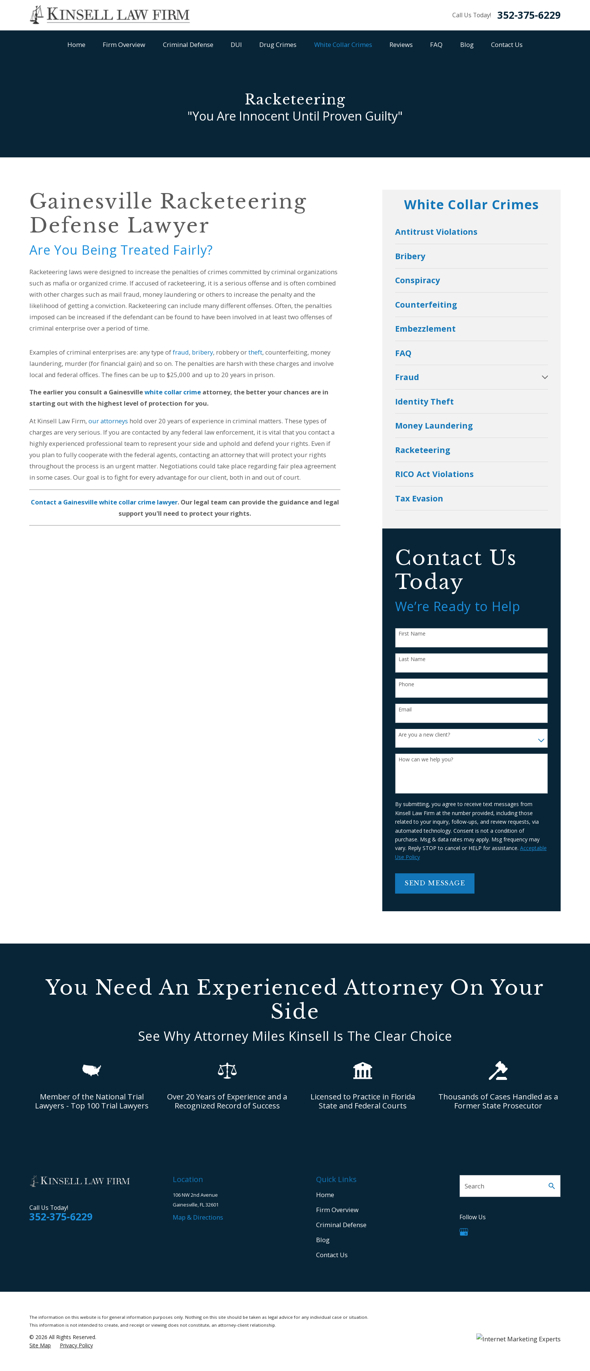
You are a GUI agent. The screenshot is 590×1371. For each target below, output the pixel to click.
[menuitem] (471, 231)
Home (325, 1194)
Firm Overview (337, 1209)
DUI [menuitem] (236, 44)
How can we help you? (425, 759)
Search (474, 1186)
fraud (181, 352)
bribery (202, 352)
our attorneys (108, 421)
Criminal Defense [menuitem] (188, 44)
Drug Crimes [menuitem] (278, 44)
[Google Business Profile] (463, 1232)
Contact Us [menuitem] (507, 44)
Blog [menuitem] (467, 44)
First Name (412, 634)
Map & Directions (198, 1217)
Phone (406, 684)
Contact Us (332, 1254)
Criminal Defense (341, 1224)
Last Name (412, 659)
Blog (323, 1239)
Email (405, 710)
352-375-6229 (529, 15)
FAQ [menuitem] (436, 44)
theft (255, 352)
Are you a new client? (424, 735)
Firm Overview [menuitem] (124, 44)
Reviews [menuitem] (401, 44)
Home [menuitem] (76, 44)
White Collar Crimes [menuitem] (343, 44)
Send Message (434, 883)
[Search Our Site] (552, 1186)
